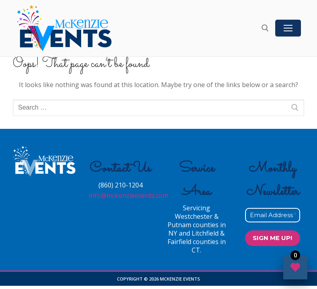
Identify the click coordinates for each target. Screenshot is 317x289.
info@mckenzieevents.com (128, 195)
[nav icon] (288, 28)
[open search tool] (265, 28)
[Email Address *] (272, 215)
